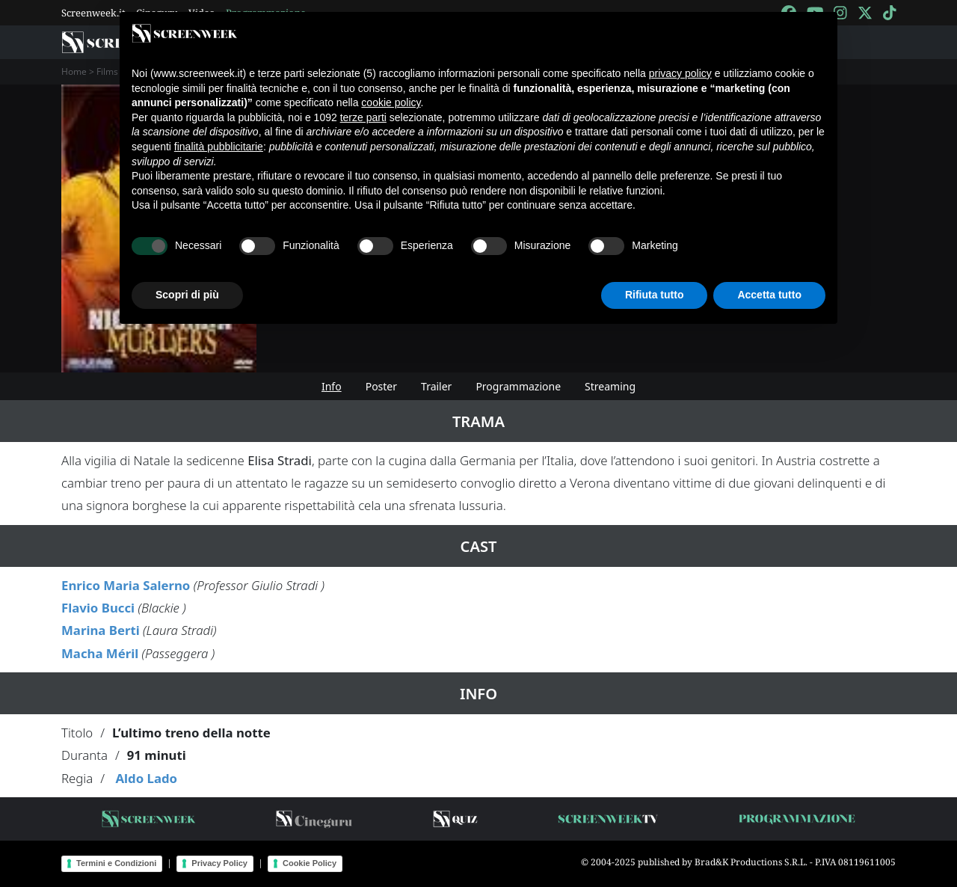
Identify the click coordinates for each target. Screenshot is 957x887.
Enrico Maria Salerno (125, 585)
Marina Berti (100, 630)
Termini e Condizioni (116, 863)
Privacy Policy (219, 863)
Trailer (436, 386)
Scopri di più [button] (187, 295)
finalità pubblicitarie (218, 147)
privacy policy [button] (680, 73)
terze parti (363, 117)
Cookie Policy (309, 863)
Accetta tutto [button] (769, 295)
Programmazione (518, 386)
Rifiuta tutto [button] (654, 295)
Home (74, 71)
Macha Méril (99, 653)
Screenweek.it (93, 12)
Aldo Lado (146, 778)
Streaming (610, 386)
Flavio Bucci (98, 607)
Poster (381, 386)
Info (331, 386)
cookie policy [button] (390, 102)
